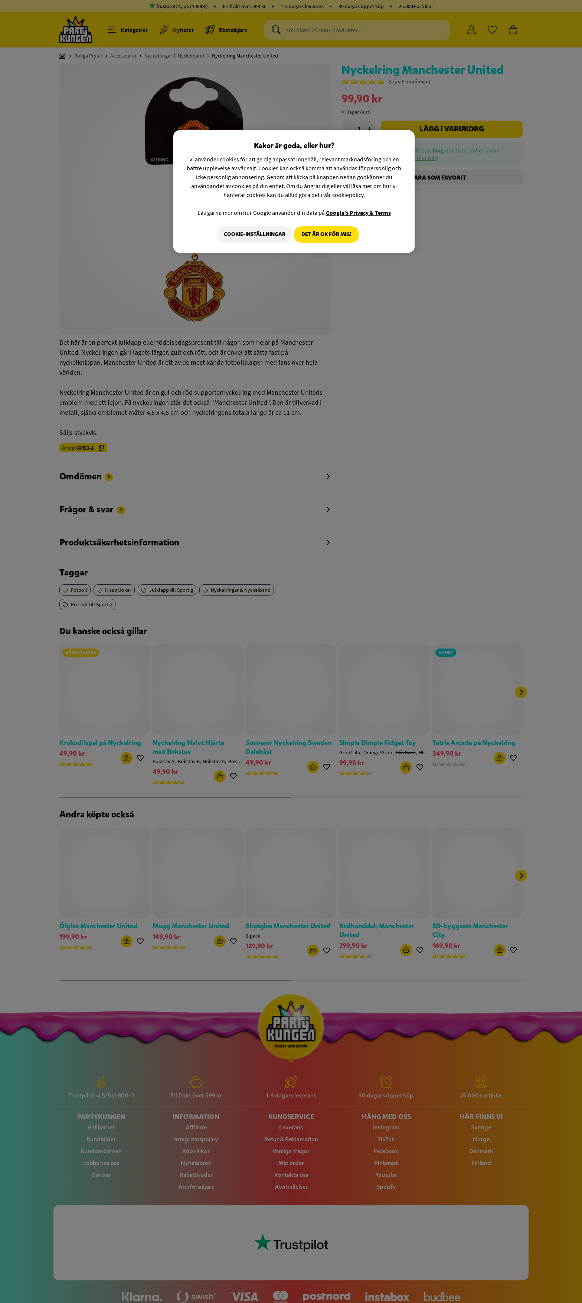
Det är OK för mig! (326, 234)
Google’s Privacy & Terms (358, 212)
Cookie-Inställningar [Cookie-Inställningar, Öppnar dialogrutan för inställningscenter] (251, 234)
